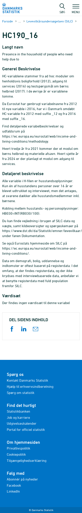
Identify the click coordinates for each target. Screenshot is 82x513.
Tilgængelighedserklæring (26, 460)
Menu (76, 10)
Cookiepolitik (16, 454)
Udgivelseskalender (22, 423)
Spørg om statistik (20, 393)
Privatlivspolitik (18, 448)
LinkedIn (13, 491)
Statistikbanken (18, 411)
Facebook (14, 485)
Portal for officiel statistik (26, 429)
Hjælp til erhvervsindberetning (30, 386)
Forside (7, 21)
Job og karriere (18, 417)
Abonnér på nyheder (22, 479)
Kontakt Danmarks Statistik (27, 380)
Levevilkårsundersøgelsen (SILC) (49, 21)
